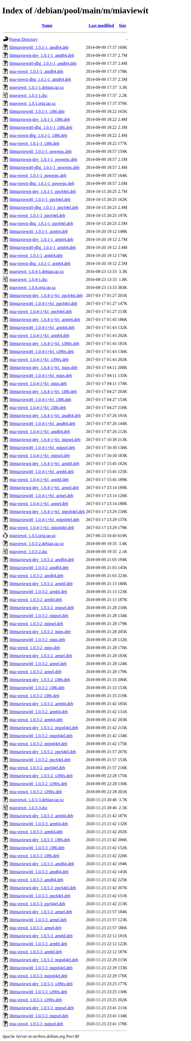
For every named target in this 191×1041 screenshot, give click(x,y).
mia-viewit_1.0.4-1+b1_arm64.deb (39, 335)
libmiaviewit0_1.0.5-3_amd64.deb (39, 871)
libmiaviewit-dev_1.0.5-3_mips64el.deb (43, 959)
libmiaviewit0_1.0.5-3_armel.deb (38, 919)
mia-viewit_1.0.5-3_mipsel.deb (36, 1024)
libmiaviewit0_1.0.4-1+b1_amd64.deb (42, 423)
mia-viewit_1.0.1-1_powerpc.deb (37, 175)
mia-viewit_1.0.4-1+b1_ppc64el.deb (40, 311)
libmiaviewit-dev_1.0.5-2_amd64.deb (41, 559)
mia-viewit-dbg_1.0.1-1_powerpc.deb (41, 183)
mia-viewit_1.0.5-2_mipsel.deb (36, 623)
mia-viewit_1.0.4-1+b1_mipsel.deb (39, 455)
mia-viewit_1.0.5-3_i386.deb (34, 855)
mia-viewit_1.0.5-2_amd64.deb (36, 575)
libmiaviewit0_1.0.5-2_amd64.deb (39, 567)
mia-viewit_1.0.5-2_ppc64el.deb (37, 767)
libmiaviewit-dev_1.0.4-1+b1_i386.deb (43, 391)
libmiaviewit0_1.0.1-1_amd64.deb (39, 47)
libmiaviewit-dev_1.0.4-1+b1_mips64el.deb (47, 511)
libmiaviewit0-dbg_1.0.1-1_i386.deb (40, 127)
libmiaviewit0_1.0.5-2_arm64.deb (38, 711)
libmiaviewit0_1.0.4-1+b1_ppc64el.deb (43, 303)
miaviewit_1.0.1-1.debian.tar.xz (36, 87)
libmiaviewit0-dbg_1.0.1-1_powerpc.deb (44, 167)
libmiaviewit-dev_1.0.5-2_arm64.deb (41, 703)
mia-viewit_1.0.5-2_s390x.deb (35, 791)
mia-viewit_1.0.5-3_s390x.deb (35, 1000)
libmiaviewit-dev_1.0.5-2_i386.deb (39, 679)
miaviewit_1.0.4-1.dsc (28, 279)
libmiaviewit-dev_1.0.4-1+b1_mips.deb (43, 367)
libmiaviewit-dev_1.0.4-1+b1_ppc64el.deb (46, 295)
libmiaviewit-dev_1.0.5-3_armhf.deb (41, 935)
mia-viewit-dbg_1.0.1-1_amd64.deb (40, 79)
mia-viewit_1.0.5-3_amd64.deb (36, 879)
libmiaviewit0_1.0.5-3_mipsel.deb (38, 1016)
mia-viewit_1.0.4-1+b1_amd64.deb (39, 431)
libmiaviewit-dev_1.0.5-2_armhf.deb (41, 583)
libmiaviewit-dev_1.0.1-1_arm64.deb (41, 239)
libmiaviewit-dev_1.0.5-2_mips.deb (40, 631)
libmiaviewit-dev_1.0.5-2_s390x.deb (41, 775)
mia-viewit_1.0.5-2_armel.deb (35, 671)
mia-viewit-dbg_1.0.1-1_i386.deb (38, 135)
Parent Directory (23, 39)
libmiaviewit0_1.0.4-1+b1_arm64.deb (41, 327)
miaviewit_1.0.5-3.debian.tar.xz (36, 799)
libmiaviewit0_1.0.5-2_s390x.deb (38, 783)
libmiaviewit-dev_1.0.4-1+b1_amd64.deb (45, 415)
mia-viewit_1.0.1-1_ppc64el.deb (37, 215)
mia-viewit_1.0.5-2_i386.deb (34, 695)
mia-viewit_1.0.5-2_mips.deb (34, 647)
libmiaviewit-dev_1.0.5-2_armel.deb (40, 655)
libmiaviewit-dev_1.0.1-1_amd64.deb (41, 55)
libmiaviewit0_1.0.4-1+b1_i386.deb (40, 399)
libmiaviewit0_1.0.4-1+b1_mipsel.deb (42, 447)
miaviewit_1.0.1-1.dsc (28, 95)
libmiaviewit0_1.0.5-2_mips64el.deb (41, 735)
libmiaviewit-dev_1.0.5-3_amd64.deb (41, 863)
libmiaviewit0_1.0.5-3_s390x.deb (38, 992)
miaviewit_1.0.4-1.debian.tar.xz (36, 271)
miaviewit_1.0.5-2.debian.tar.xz (36, 543)
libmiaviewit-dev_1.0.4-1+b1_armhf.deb (44, 463)
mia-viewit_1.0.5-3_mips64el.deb (38, 976)
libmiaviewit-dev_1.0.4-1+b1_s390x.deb (44, 343)
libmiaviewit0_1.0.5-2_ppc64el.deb (39, 759)
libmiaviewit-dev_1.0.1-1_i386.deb (39, 119)
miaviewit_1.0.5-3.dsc (28, 807)
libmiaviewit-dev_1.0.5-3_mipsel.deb (41, 1008)
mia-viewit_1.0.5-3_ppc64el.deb (37, 903)
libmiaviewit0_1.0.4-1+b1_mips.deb (40, 375)
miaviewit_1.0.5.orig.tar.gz (32, 535)
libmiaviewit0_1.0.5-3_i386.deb (37, 847)
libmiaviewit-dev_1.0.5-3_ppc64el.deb (42, 887)
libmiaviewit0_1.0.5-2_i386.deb (37, 687)
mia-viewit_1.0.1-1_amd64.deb (36, 71)
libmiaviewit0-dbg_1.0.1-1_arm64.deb (42, 247)
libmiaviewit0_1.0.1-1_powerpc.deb (40, 151)
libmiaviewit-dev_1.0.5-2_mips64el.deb (43, 727)
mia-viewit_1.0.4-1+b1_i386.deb (37, 407)
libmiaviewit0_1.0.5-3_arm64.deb (38, 823)
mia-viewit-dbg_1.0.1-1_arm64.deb (39, 263)
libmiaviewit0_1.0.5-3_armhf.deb (38, 943)
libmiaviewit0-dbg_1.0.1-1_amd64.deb (42, 63)
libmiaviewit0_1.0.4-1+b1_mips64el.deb (44, 519)
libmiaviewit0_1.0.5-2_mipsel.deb (38, 615)
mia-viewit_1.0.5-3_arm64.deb (36, 831)
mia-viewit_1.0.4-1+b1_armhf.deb (39, 479)
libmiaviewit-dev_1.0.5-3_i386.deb (39, 839)
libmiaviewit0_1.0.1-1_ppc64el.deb (39, 199)
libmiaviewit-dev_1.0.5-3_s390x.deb (41, 984)
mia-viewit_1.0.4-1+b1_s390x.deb (39, 359)
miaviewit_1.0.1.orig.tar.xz (32, 103)
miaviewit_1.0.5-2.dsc (28, 551)
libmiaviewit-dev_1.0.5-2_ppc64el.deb (42, 751)
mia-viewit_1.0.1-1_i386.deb (34, 143)
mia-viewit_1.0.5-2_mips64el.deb (38, 743)
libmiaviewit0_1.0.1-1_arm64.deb (38, 231)
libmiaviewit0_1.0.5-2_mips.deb (37, 639)
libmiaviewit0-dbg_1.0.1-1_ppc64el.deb (43, 207)
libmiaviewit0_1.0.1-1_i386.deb (37, 111)
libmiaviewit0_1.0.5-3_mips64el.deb (41, 967)
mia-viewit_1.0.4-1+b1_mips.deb (38, 383)
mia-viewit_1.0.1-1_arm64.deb (36, 255)
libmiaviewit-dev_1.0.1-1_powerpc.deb (43, 159)
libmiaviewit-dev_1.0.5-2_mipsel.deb (41, 607)
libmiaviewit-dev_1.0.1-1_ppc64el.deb (42, 191)
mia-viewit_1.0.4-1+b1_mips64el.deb (41, 527)
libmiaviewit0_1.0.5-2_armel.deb (38, 663)
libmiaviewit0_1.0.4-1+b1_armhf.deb (41, 471)
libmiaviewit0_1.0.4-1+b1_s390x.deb (41, 351)
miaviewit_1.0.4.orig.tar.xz (32, 287)
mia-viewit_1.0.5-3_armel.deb (35, 927)
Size (122, 25)
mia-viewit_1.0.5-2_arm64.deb (36, 719)
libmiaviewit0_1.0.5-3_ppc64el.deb (39, 895)
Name (47, 25)
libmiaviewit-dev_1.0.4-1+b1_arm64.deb (44, 319)
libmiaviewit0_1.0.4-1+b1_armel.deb (41, 495)
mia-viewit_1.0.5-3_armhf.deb (35, 951)
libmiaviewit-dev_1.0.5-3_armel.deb (40, 911)
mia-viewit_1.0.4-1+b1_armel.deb (38, 503)
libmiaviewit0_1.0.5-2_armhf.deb (38, 591)
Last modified (101, 25)
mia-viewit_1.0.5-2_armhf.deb (35, 599)
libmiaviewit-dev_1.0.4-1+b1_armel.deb (44, 487)
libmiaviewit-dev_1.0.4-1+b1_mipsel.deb (44, 439)
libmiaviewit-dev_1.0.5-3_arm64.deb (41, 815)
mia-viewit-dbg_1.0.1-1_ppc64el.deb (41, 223)
